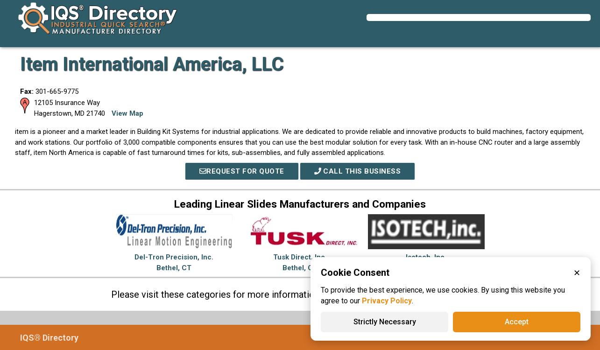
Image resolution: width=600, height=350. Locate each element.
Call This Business (357, 171)
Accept (517, 321)
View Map (127, 113)
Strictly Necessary (384, 321)
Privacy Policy (387, 300)
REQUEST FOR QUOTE (241, 171)
